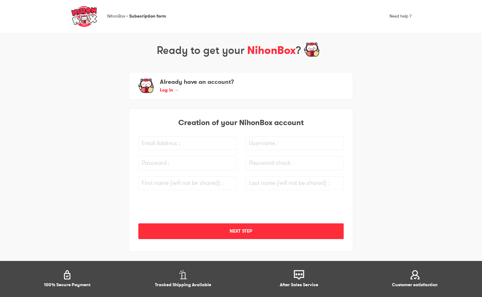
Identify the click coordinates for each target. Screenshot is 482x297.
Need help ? (400, 16)
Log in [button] (169, 90)
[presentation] (185, 208)
